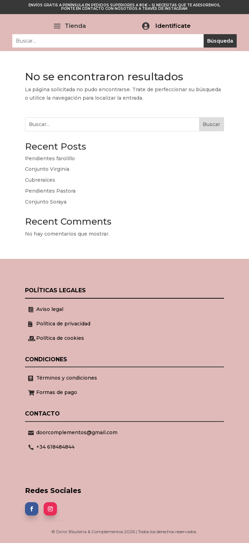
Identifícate (173, 25)
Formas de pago (56, 392)
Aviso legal (49, 309)
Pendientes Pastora (50, 191)
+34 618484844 (55, 447)
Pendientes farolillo (50, 158)
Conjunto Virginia (47, 169)
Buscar (211, 124)
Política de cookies (60, 338)
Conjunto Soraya (45, 202)
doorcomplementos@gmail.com (76, 432)
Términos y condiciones (66, 378)
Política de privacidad (63, 323)
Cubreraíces (40, 180)
